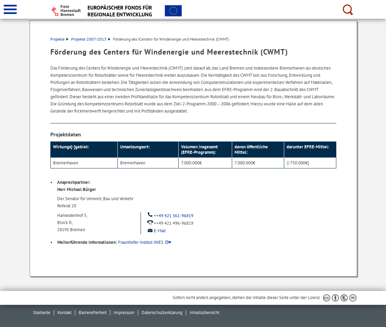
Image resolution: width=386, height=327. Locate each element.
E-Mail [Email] (156, 231)
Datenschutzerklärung (162, 312)
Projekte (59, 39)
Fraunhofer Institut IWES (140, 242)
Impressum (124, 312)
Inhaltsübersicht (204, 312)
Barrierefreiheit (93, 312)
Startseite (41, 312)
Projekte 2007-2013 (90, 39)
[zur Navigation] (10, 9)
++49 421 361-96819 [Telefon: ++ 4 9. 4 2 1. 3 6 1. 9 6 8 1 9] (169, 216)
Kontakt (64, 312)
